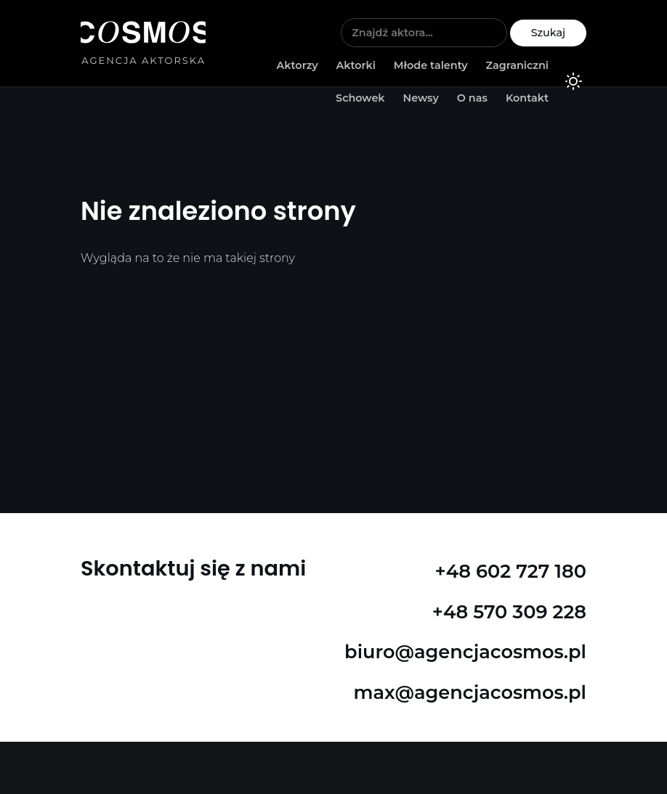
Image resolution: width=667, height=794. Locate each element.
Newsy (420, 98)
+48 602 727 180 (510, 571)
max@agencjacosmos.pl (470, 692)
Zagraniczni (517, 65)
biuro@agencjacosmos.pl (465, 651)
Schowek (360, 98)
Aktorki (355, 65)
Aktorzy (297, 65)
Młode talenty (431, 65)
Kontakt (527, 98)
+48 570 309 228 (509, 611)
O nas (472, 98)
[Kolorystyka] (573, 83)
